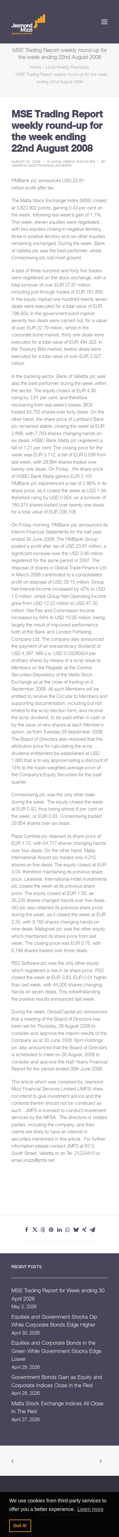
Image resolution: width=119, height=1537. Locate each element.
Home (35, 67)
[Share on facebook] (26, 1230)
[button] (104, 21)
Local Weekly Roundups (67, 67)
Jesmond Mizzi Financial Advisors (41, 165)
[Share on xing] (84, 1230)
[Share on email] (92, 1230)
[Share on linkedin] (59, 1230)
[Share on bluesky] (76, 1230)
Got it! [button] (20, 1525)
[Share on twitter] (35, 1230)
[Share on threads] (43, 1230)
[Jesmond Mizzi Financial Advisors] (28, 24)
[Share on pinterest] (51, 1230)
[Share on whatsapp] (68, 1230)
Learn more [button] (90, 1509)
